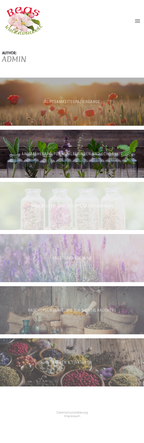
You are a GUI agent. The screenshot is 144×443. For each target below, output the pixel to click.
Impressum (72, 416)
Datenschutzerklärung (72, 412)
